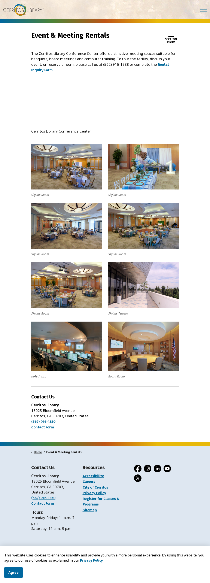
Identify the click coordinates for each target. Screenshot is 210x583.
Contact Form (42, 503)
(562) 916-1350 (43, 421)
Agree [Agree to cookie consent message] (13, 572)
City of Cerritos (95, 487)
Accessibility (93, 476)
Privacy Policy (91, 560)
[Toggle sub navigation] (171, 38)
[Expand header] (203, 9)
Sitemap (90, 510)
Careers (89, 481)
